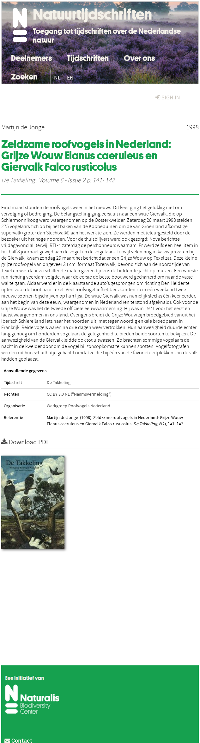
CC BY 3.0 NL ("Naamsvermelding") (79, 394)
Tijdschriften (88, 57)
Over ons (139, 57)
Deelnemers (31, 57)
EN (70, 77)
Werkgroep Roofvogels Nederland (78, 406)
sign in (167, 97)
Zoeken (24, 75)
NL (57, 77)
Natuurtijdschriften (92, 14)
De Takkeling (18, 180)
